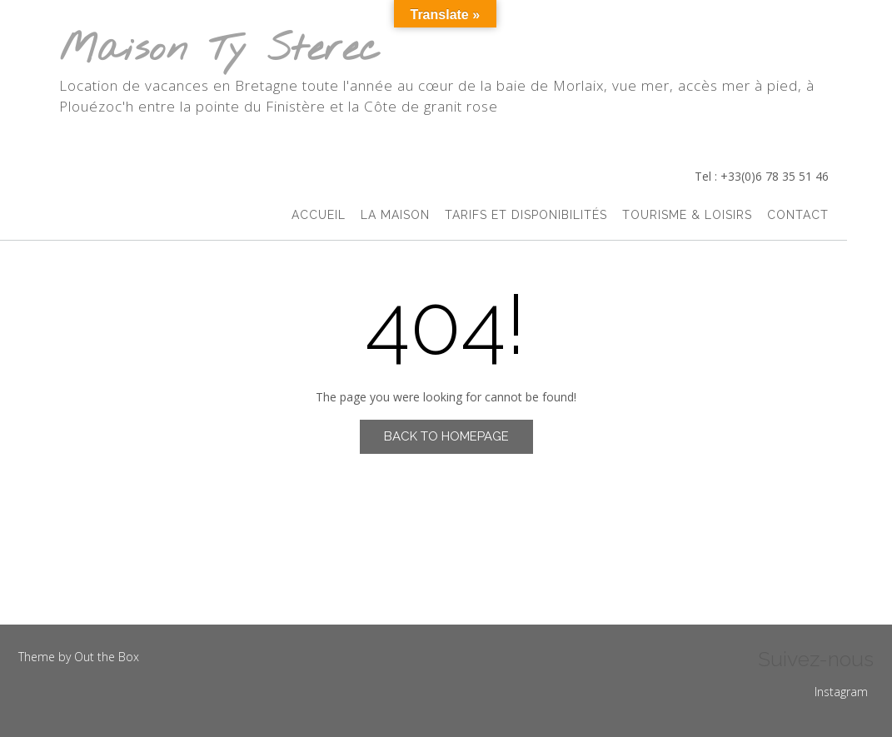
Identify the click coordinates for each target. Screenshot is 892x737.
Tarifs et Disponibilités (526, 215)
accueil (319, 215)
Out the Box (106, 657)
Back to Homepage (446, 436)
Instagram (841, 692)
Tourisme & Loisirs (687, 215)
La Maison (395, 215)
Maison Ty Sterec (220, 50)
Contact (798, 215)
